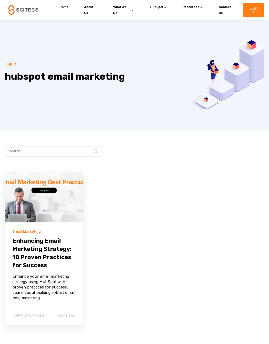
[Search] (53, 151)
